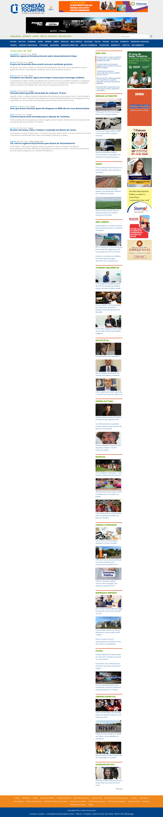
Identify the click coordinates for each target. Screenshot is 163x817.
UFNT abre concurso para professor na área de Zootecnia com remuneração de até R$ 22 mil (109, 562)
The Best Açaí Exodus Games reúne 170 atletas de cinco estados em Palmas (109, 494)
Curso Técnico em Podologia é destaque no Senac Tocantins (107, 542)
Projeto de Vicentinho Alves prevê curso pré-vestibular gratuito (41, 64)
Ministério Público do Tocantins (55, 801)
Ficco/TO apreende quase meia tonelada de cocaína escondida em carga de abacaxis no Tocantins (108, 687)
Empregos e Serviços (140, 42)
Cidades (13, 45)
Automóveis (144, 798)
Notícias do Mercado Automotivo (116, 798)
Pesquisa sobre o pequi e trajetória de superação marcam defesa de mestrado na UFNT (109, 59)
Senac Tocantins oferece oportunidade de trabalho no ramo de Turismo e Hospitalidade (108, 641)
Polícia (99, 651)
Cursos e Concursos (106, 525)
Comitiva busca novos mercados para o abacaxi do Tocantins (40, 116)
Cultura (114, 42)
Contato (43, 36)
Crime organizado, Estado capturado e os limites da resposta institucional (109, 393)
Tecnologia (104, 45)
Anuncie (36, 36)
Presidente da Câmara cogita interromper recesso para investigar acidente (47, 77)
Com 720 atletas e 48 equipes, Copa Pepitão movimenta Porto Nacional (108, 474)
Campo (56, 42)
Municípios (52, 36)
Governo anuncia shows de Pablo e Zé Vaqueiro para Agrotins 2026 (109, 418)
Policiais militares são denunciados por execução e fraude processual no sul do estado (108, 656)
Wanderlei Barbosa (64, 798)
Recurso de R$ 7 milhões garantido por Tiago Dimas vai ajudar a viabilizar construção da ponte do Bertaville (109, 80)
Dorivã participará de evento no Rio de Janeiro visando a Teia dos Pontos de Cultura (108, 447)
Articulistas (102, 340)
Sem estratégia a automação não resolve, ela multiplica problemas (108, 374)
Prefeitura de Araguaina (117, 801)
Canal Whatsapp (64, 36)
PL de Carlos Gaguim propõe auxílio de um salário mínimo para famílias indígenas (109, 331)
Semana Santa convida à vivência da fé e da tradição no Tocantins (109, 756)
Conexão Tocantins (37, 814)
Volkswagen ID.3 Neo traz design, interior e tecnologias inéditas (108, 113)
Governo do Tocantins (78, 801)
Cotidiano (43, 45)
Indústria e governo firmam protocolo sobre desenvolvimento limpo (43, 56)
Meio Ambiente (138, 45)
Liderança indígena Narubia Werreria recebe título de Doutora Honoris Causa (109, 782)
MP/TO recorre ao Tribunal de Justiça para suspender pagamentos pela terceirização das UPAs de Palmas (109, 249)
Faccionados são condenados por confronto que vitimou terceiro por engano (108, 665)
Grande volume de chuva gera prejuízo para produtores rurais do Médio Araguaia (109, 66)
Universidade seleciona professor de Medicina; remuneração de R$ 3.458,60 (108, 632)
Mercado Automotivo (106, 96)
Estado (13, 42)
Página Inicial (15, 36)
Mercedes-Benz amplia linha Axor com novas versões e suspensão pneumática (108, 89)
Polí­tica (22, 42)
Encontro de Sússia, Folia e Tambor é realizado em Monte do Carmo (43, 130)
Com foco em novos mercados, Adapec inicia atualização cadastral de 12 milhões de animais (108, 191)
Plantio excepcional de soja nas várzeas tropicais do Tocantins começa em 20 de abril (107, 212)
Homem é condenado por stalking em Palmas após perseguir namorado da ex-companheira (108, 258)
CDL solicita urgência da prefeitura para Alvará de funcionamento (42, 143)
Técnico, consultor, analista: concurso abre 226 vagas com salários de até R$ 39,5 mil (106, 583)
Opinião (48, 42)
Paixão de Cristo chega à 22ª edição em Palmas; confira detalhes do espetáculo (108, 736)
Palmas (106, 42)
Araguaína (54, 45)
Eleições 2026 (97, 798)
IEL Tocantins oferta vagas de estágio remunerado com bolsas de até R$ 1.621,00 (109, 611)
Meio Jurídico (76, 42)
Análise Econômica (89, 45)
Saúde (40, 42)
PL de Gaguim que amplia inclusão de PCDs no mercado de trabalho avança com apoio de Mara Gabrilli (108, 286)
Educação (88, 42)
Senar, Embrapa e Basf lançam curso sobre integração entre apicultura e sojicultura (109, 169)
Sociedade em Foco (105, 764)
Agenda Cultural (104, 401)
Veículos (65, 42)
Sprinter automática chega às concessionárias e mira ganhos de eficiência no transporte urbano (108, 154)
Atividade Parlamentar (107, 268)
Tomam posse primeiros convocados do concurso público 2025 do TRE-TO (108, 73)
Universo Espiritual (70, 45)
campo (35, 798)
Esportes (124, 42)
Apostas (126, 45)
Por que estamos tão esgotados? (108, 356)
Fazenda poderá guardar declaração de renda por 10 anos (38, 93)
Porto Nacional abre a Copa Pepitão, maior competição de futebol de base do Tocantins (109, 515)
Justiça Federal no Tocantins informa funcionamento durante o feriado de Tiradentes (109, 228)
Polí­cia (97, 42)
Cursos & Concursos (28, 45)
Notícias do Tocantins (34, 801)
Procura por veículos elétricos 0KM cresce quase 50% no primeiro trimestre (108, 133)
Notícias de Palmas (47, 798)
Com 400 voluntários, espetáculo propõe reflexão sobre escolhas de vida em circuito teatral (109, 426)
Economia (31, 42)
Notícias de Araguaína (97, 801)
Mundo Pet (115, 45)
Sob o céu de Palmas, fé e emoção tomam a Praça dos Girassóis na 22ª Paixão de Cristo (109, 714)
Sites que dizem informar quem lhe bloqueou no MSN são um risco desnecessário (49, 108)
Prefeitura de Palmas (78, 805)
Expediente (26, 36)
